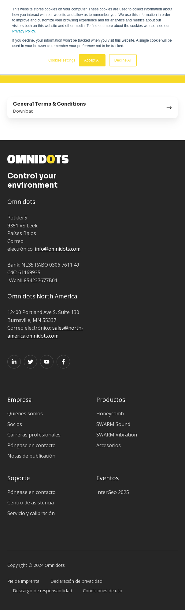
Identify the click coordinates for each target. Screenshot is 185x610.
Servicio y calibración (31, 513)
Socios (14, 424)
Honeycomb (110, 413)
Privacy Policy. (24, 31)
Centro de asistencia (30, 502)
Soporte (18, 478)
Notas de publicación (31, 455)
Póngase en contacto (31, 445)
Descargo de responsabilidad (42, 590)
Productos (110, 399)
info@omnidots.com (57, 248)
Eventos (107, 478)
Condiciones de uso (102, 590)
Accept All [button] (92, 60)
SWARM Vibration (116, 434)
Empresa (19, 399)
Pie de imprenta (23, 581)
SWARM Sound (113, 424)
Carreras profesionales (34, 434)
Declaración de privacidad (76, 581)
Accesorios (108, 445)
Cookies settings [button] (61, 60)
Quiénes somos (25, 413)
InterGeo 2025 (112, 492)
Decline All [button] (122, 60)
